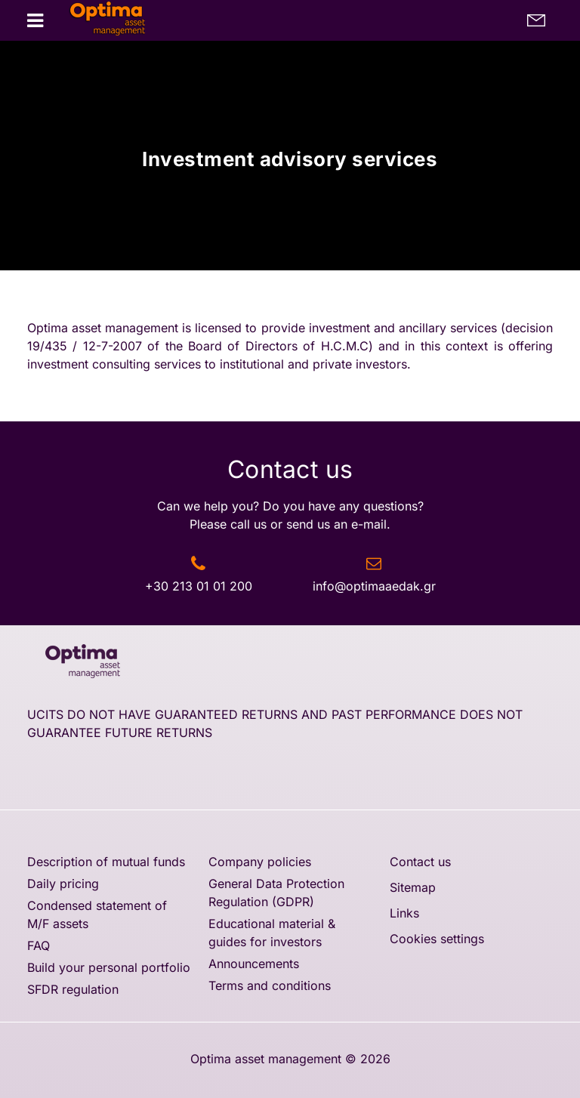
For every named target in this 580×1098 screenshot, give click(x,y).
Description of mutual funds (106, 861)
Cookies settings (437, 938)
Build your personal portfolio (108, 967)
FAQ (38, 945)
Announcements (253, 963)
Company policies (259, 861)
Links (404, 913)
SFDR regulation (73, 989)
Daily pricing (63, 883)
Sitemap (413, 887)
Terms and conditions (269, 985)
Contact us (420, 861)
